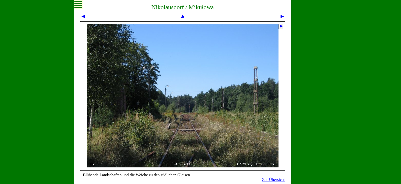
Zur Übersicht (273, 179)
